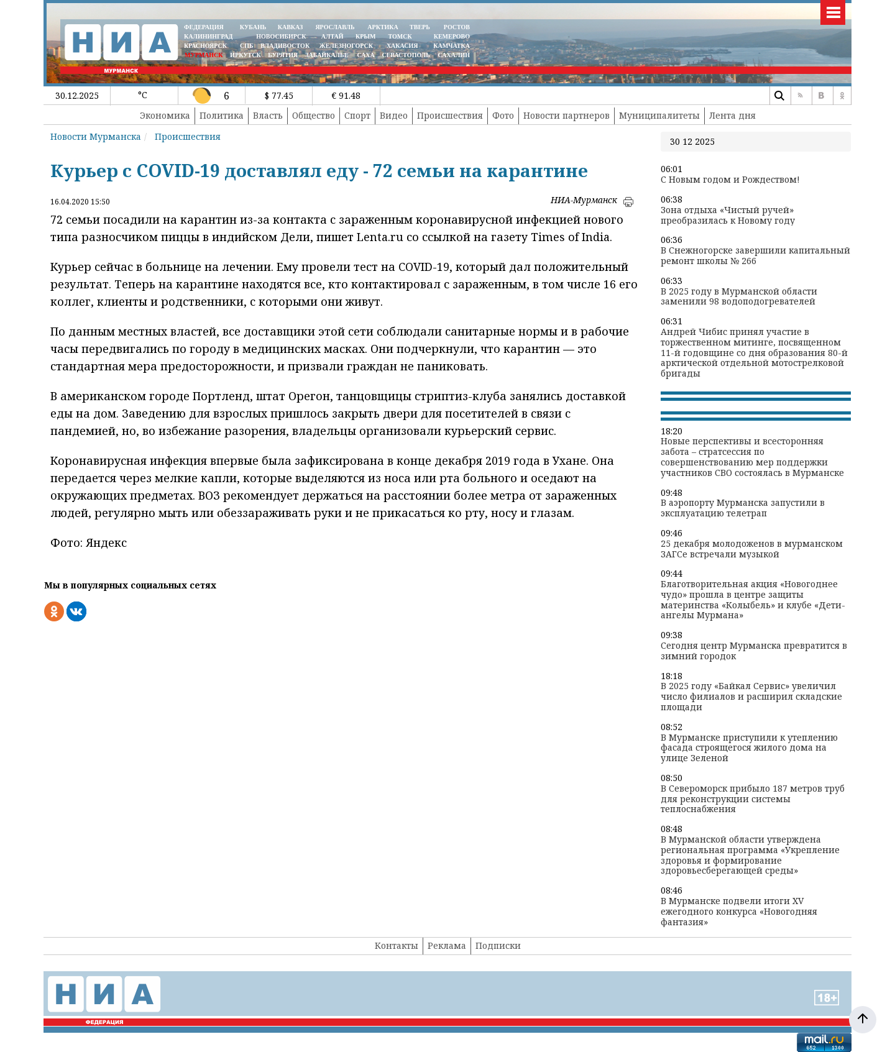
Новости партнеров (566, 115)
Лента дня (732, 115)
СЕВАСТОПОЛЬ (405, 55)
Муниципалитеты (659, 115)
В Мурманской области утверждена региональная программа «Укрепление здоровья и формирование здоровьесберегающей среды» (750, 855)
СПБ (247, 45)
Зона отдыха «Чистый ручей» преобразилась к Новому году (728, 215)
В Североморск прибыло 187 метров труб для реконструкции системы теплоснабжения (753, 799)
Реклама (447, 945)
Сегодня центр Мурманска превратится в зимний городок (754, 651)
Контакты (396, 945)
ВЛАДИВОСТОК (285, 45)
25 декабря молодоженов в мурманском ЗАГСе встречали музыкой (752, 549)
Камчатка (451, 45)
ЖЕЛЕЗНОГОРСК (346, 45)
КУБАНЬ (253, 27)
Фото (503, 115)
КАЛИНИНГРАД (208, 36)
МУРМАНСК (204, 55)
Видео (394, 115)
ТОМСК (401, 36)
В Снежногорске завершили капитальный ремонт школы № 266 (755, 256)
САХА (365, 55)
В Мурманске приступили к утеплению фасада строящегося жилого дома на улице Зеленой (749, 748)
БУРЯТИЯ (283, 55)
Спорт (357, 115)
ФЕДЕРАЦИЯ (204, 27)
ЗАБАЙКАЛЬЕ (327, 55)
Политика (222, 115)
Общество (313, 115)
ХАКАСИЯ (401, 45)
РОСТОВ (457, 27)
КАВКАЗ (290, 27)
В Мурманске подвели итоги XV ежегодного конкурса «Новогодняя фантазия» (739, 911)
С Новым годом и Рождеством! (730, 180)
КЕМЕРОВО (452, 36)
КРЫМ (366, 36)
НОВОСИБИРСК (281, 36)
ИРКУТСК (245, 55)
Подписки (498, 945)
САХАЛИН (454, 55)
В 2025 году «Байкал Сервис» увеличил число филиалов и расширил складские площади (751, 696)
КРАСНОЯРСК (205, 45)
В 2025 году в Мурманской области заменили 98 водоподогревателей (739, 297)
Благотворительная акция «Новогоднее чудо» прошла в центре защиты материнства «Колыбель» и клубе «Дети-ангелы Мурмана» (753, 600)
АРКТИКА (382, 27)
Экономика (165, 115)
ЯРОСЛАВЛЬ (334, 27)
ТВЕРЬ (420, 27)
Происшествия (450, 115)
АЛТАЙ (332, 36)
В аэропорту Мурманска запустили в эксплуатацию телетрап (743, 508)
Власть (268, 115)
